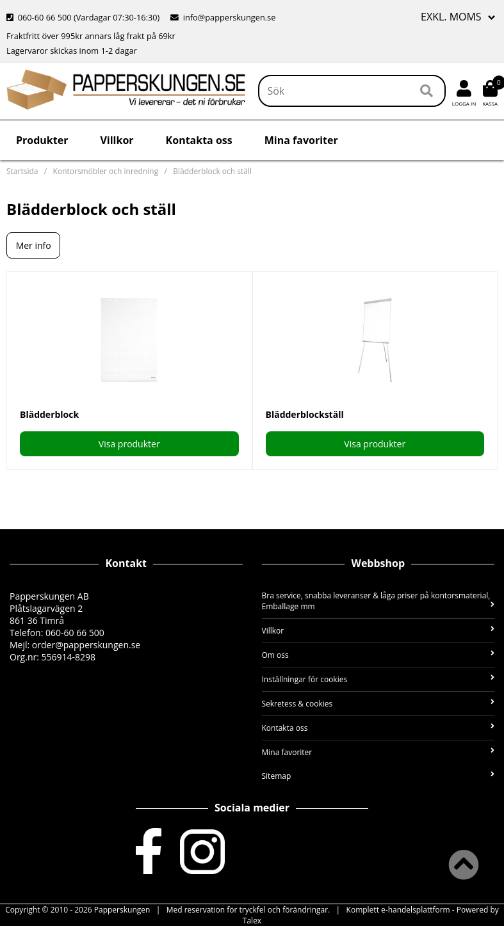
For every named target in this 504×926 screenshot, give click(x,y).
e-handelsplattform (415, 909)
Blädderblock (49, 414)
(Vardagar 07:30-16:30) (84, 17)
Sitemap (378, 775)
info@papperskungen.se (229, 17)
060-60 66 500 (45, 17)
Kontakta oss (199, 140)
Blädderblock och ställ (212, 171)
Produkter (42, 140)
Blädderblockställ (305, 414)
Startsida (22, 171)
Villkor (116, 140)
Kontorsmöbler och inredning (106, 171)
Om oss (378, 655)
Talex (252, 920)
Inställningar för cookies (378, 679)
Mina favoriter (301, 140)
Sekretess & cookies (378, 703)
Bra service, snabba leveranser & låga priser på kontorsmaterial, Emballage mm (378, 601)
